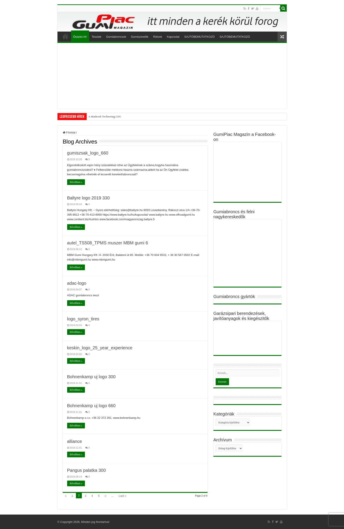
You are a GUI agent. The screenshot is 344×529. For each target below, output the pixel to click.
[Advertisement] (172, 76)
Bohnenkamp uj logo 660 (91, 405)
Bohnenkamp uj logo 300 (91, 376)
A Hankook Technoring (101, 116)
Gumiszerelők (139, 36)
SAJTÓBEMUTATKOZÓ (199, 36)
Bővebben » (76, 182)
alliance (74, 441)
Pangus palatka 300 (86, 470)
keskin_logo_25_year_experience (100, 347)
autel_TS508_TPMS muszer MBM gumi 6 (107, 242)
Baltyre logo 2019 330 (88, 197)
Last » (122, 495)
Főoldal (65, 36)
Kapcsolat (173, 36)
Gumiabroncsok (116, 36)
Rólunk (157, 36)
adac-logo (76, 283)
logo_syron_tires (83, 318)
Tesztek (96, 36)
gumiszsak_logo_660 (87, 153)
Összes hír (80, 36)
